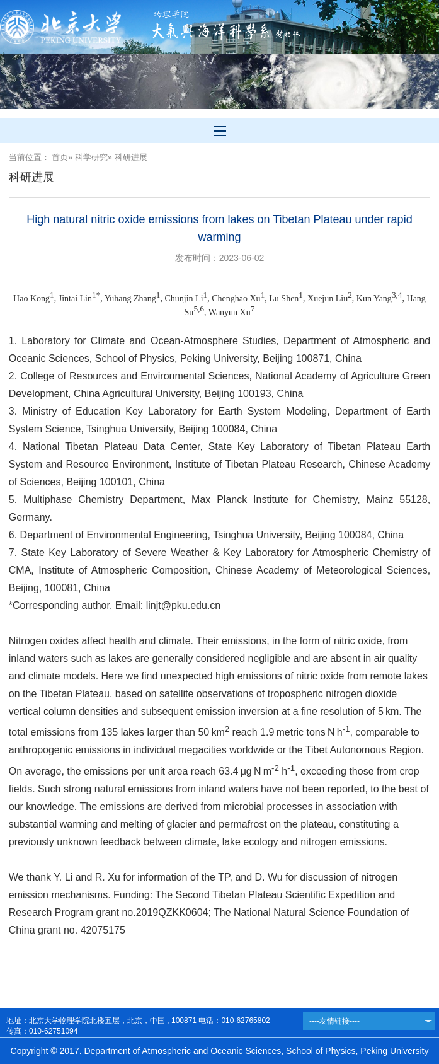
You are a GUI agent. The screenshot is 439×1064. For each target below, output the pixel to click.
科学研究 (91, 157)
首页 (60, 157)
